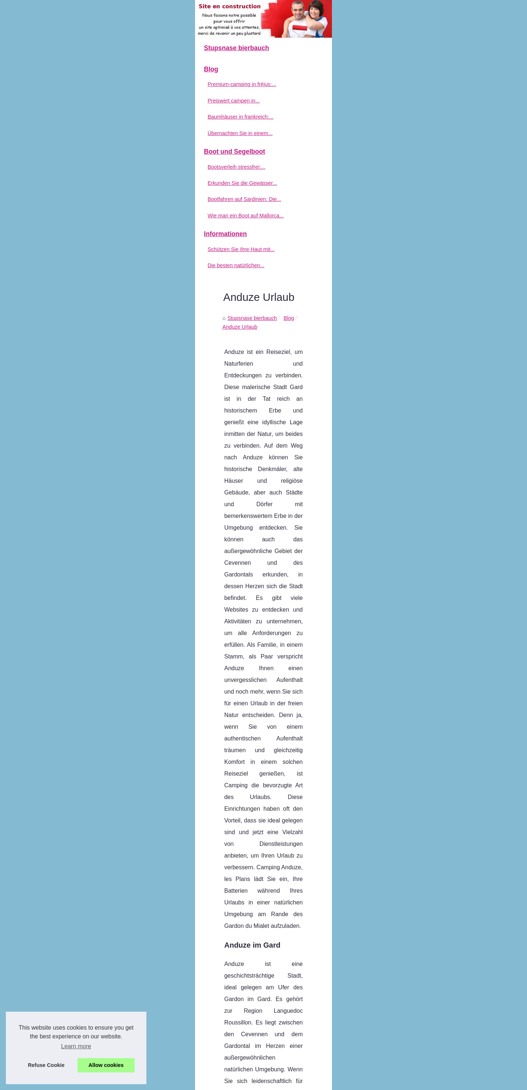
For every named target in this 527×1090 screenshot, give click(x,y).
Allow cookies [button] (106, 1065)
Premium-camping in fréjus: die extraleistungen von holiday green (279, 940)
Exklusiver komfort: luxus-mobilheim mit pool (255, 1003)
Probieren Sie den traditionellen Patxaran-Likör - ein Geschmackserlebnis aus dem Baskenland (314, 1034)
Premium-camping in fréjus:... (87, 168)
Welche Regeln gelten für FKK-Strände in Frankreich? (219, 901)
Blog (222, 172)
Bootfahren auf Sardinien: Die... (90, 282)
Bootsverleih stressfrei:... (82, 250)
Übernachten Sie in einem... (85, 216)
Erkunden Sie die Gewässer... (88, 266)
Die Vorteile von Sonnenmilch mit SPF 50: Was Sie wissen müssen (281, 1059)
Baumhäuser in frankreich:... (86, 200)
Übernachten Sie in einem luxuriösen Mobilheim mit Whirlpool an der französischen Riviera (309, 978)
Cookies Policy (184, 1082)
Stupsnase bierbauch (185, 172)
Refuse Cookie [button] (46, 1065)
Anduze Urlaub (251, 172)
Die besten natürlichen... (81, 349)
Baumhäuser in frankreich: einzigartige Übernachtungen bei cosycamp (285, 965)
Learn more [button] (76, 1046)
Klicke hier (376, 697)
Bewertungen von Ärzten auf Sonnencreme (427, 898)
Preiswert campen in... (79, 184)
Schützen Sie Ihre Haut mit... (86, 332)
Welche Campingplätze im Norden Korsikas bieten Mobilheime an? (281, 991)
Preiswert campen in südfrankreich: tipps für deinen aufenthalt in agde (284, 953)
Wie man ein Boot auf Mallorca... (91, 299)
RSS (208, 1082)
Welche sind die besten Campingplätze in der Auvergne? (269, 1046)
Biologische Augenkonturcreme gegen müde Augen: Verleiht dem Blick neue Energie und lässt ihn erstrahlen (317, 1019)
